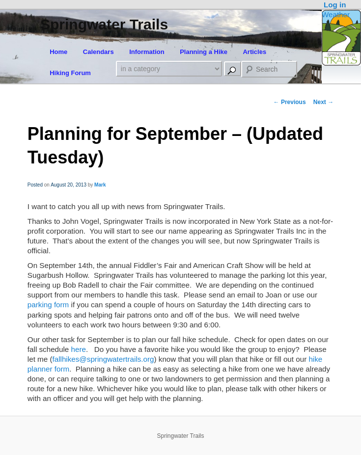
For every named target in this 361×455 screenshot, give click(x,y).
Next (323, 102)
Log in (335, 4)
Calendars (98, 51)
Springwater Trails (104, 24)
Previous (290, 102)
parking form (48, 304)
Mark (100, 184)
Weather (336, 14)
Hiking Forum (70, 73)
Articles (254, 51)
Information (147, 51)
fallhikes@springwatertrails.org (103, 359)
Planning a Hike (203, 51)
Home (58, 51)
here (78, 349)
